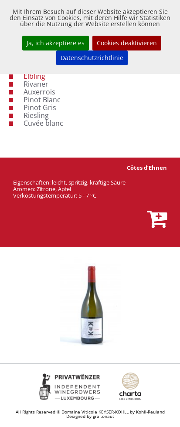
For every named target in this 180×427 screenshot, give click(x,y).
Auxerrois (39, 92)
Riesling (36, 115)
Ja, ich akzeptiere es (56, 43)
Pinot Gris (40, 107)
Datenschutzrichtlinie (92, 58)
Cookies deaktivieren (127, 43)
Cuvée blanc (43, 123)
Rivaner (36, 84)
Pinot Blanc (42, 99)
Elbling (34, 76)
